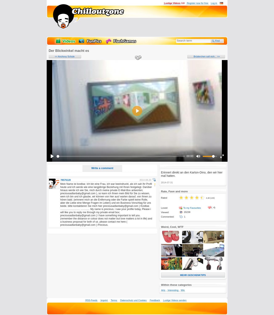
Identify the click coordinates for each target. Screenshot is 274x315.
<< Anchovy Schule (65, 56)
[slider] (121, 156)
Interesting (173, 290)
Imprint (104, 300)
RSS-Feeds (91, 300)
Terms (114, 300)
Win (183, 290)
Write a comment (102, 168)
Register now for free (197, 3)
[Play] (52, 156)
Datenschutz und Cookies (133, 300)
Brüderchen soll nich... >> (207, 56)
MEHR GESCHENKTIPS (193, 275)
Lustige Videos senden (175, 300)
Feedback (155, 300)
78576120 (66, 180)
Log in (214, 3)
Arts (163, 290)
